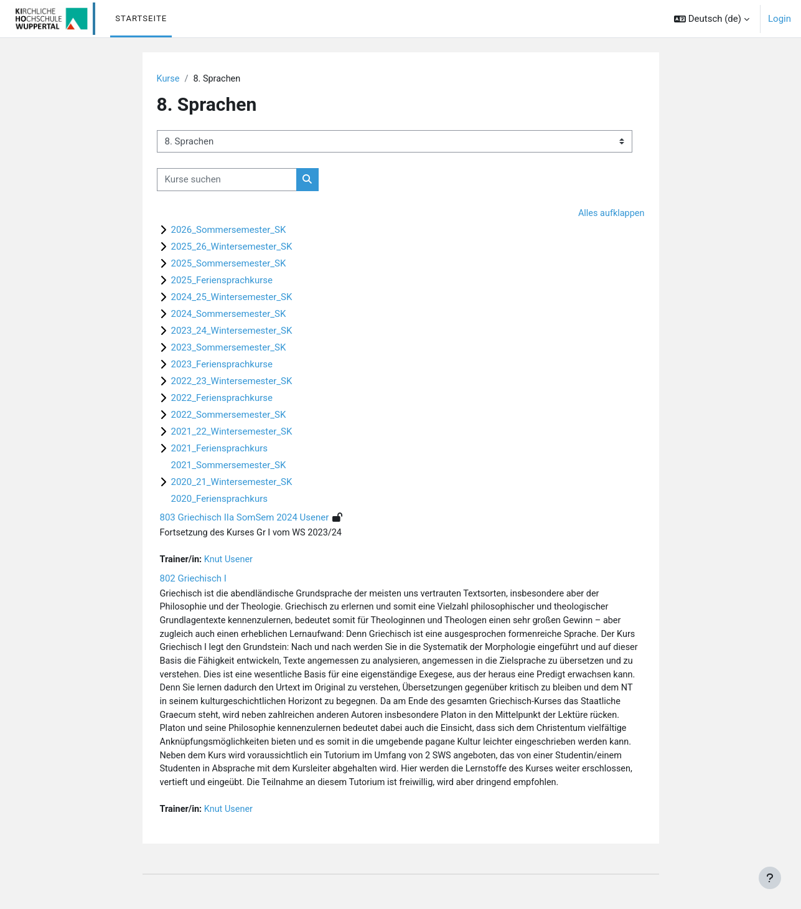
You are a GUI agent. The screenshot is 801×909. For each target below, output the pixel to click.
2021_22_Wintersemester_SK (232, 432)
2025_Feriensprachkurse (222, 281)
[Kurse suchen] (227, 180)
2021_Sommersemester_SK (228, 466)
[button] (711, 18)
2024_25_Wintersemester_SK (232, 298)
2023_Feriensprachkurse (222, 365)
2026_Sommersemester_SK (228, 231)
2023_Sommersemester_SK (228, 348)
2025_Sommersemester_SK (228, 264)
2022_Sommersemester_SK (228, 416)
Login (779, 18)
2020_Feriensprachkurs (219, 500)
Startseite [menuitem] (141, 18)
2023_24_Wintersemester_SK (232, 331)
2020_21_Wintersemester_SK (232, 483)
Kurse (168, 79)
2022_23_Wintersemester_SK (232, 382)
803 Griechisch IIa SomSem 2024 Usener (244, 518)
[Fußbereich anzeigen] (770, 878)
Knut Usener (230, 561)
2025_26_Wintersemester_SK (232, 247)
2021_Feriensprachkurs (219, 449)
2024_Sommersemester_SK (228, 315)
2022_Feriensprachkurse (222, 399)
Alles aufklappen (610, 214)
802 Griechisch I (193, 580)
